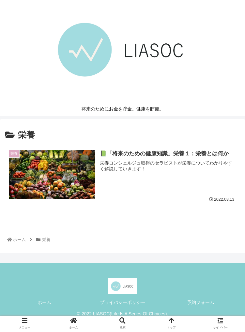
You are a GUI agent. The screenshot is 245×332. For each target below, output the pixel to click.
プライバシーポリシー (122, 302)
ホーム (44, 302)
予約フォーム (200, 302)
